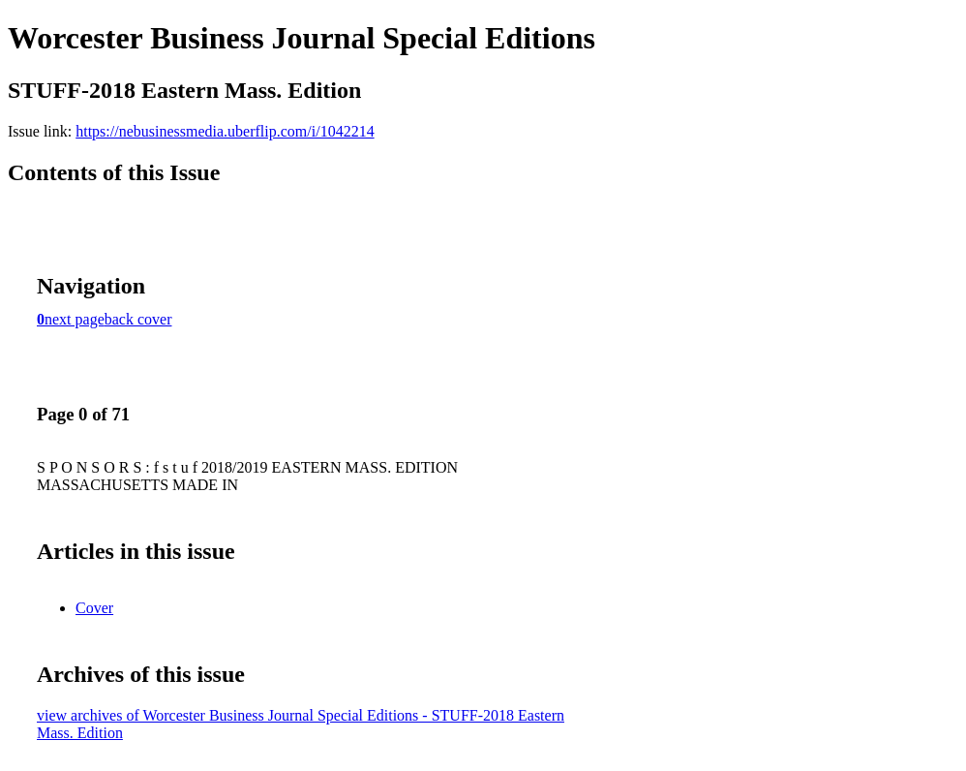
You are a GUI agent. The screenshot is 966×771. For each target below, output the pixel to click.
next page (75, 319)
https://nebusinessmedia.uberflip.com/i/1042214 (224, 131)
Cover (94, 608)
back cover (138, 319)
